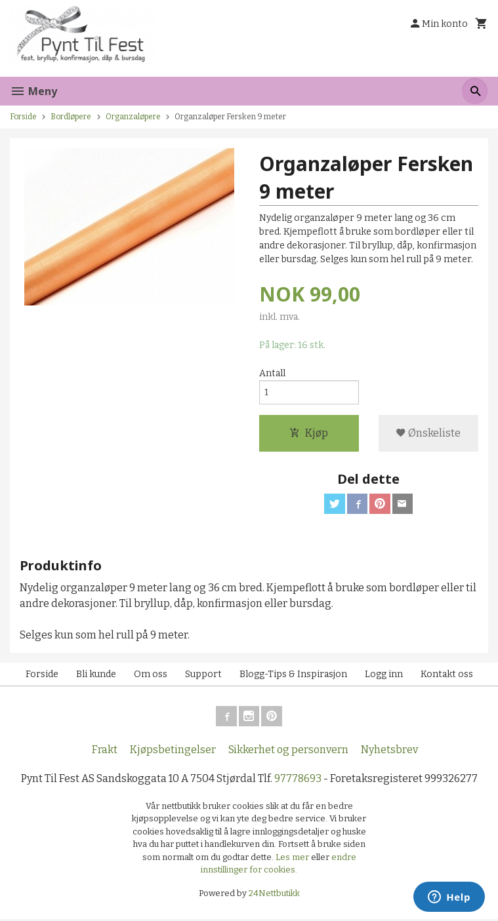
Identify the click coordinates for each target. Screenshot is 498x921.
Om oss (150, 675)
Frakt (104, 751)
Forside (23, 116)
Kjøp (308, 433)
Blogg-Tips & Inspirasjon (293, 675)
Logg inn (384, 675)
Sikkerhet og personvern (288, 751)
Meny (33, 91)
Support (203, 675)
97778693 (298, 780)
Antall (272, 373)
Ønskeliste (428, 433)
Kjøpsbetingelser (173, 751)
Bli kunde (96, 675)
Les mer (293, 859)
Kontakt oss (447, 675)
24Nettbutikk (274, 895)
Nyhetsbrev (389, 751)
